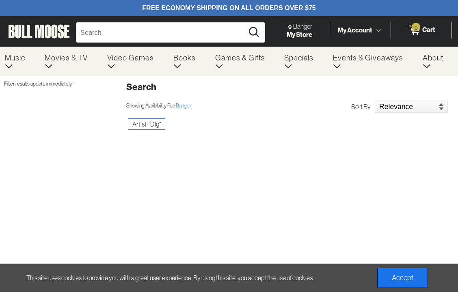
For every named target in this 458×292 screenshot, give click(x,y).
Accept (402, 277)
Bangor (183, 105)
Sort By (361, 107)
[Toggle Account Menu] (378, 30)
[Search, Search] (161, 32)
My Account (355, 30)
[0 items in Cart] (421, 30)
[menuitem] (20, 61)
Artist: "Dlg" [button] (146, 124)
